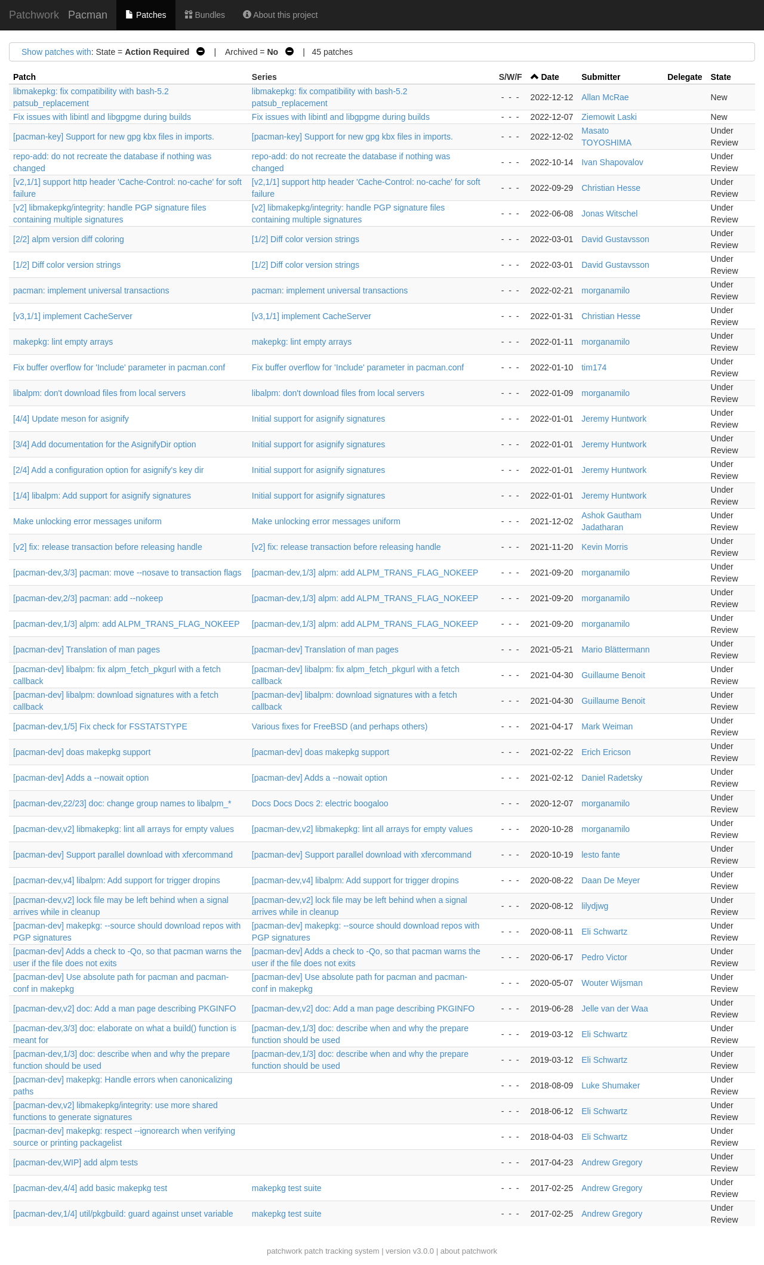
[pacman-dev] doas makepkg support (81, 752)
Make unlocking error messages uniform (87, 521)
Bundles (204, 15)
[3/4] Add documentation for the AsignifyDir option (104, 444)
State (721, 77)
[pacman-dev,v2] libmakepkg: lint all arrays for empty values (123, 829)
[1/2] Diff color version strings (305, 239)
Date (550, 77)
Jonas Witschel (609, 213)
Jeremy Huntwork (613, 418)
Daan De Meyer (610, 880)
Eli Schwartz (604, 931)
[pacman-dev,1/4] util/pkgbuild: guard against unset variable (123, 1213)
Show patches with (56, 52)
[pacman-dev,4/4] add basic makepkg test (90, 1188)
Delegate (684, 77)
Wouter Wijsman (611, 983)
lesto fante (600, 854)
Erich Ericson (605, 752)
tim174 (593, 367)
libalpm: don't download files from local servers (99, 393)
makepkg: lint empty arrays (63, 342)
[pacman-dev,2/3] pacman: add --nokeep (88, 598)
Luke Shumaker (610, 1085)
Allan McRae (605, 97)
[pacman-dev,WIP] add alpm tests (75, 1162)
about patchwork (468, 1251)
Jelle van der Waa (614, 1008)
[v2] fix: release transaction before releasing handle (107, 547)
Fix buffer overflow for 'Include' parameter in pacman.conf (119, 367)
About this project (280, 15)
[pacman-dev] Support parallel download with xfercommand (123, 854)
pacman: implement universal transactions (91, 290)
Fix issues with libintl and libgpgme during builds (102, 117)
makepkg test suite (287, 1188)
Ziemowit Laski (609, 117)
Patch (24, 77)
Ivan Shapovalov (612, 162)
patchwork (284, 1251)
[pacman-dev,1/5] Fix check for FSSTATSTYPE (100, 726)
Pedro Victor (604, 957)
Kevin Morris (604, 547)
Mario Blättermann (615, 649)
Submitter (600, 77)
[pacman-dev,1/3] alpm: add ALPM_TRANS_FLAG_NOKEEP (365, 572)
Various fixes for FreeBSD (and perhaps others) (340, 726)
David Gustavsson (615, 239)
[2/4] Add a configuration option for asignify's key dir (108, 470)
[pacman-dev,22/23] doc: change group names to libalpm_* (122, 803)
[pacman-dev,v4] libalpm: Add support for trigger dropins (116, 880)
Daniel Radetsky (611, 777)
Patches (145, 15)
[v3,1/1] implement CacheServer (73, 316)
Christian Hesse (610, 188)
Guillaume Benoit (613, 675)
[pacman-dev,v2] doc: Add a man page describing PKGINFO (124, 1008)
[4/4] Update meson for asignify (71, 418)
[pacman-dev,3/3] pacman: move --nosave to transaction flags (127, 572)
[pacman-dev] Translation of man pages (86, 649)
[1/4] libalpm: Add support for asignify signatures (102, 495)
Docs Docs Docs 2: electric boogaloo (320, 803)
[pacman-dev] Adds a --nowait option (81, 777)
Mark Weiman (607, 726)
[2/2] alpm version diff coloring (68, 239)
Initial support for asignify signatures (318, 418)
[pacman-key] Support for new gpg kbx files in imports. (113, 136)
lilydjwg (594, 906)
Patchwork (34, 15)
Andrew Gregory (611, 1162)
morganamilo (605, 290)
